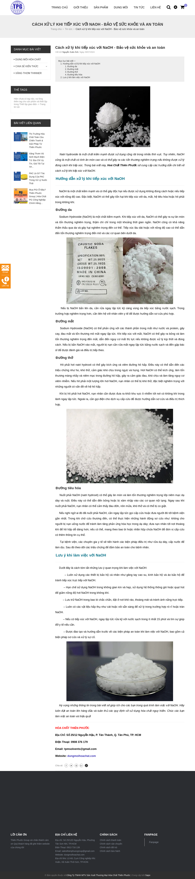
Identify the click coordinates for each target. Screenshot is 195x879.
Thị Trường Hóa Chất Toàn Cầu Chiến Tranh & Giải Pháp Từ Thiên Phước (37, 140)
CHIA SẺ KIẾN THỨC (26, 66)
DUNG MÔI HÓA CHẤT (28, 59)
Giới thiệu (81, 7)
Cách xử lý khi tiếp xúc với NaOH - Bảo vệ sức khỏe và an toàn (110, 47)
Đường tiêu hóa (74, 74)
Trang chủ (59, 7)
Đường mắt (72, 69)
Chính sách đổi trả (108, 847)
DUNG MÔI (121, 7)
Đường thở (72, 72)
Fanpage (154, 842)
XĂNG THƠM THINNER (28, 73)
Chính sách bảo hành (110, 851)
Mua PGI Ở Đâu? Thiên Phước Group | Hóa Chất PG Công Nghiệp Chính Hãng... (37, 196)
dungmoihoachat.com (81, 755)
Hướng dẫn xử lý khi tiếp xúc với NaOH (81, 63)
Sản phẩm (101, 7)
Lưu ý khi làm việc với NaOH (76, 77)
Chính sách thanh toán (110, 840)
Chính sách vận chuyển (111, 844)
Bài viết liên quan (27, 123)
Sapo (147, 875)
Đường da (72, 66)
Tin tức (139, 7)
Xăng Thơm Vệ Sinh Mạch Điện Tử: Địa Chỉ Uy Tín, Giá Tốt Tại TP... (36, 160)
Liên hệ (155, 7)
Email (5, 269)
